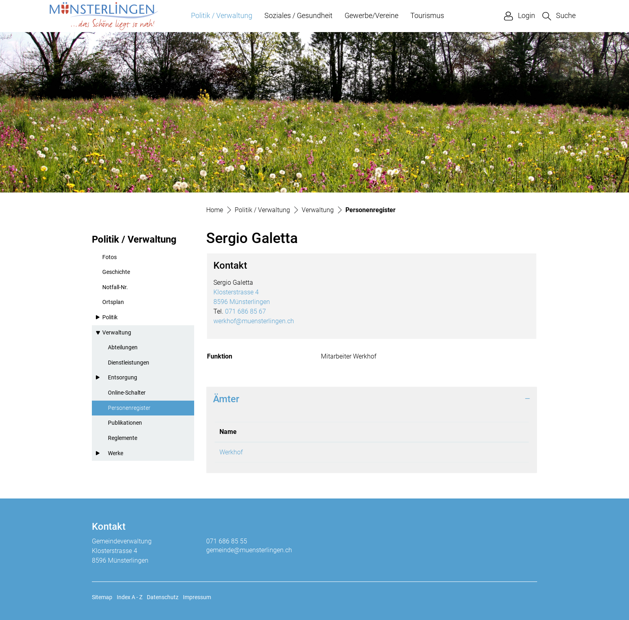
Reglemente (122, 438)
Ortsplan (113, 302)
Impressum (197, 597)
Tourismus (427, 15)
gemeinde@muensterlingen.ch (249, 550)
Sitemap (102, 597)
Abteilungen (123, 347)
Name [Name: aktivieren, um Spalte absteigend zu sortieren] (228, 432)
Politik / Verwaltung (221, 15)
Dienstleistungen (128, 362)
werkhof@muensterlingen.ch (253, 321)
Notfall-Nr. (115, 287)
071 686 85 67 (245, 311)
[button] (559, 16)
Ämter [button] (226, 399)
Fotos (109, 257)
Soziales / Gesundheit (298, 15)
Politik (110, 317)
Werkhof (231, 452)
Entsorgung (122, 377)
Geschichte (116, 272)
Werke (115, 453)
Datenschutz (163, 597)
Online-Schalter (127, 392)
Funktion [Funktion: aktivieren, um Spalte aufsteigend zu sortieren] (373, 432)
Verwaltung (116, 332)
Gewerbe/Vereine (371, 15)
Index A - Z (129, 597)
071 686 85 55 (226, 541)
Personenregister (129, 410)
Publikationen (125, 422)
